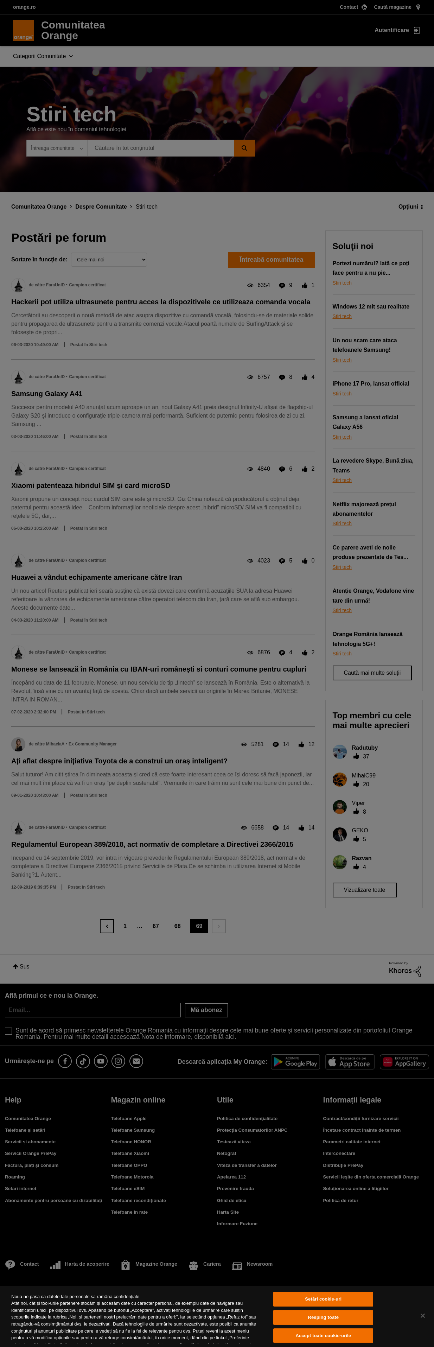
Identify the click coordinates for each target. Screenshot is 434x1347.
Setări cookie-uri (323, 1299)
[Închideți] (422, 1315)
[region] (217, 1316)
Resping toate (323, 1317)
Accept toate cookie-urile (323, 1335)
